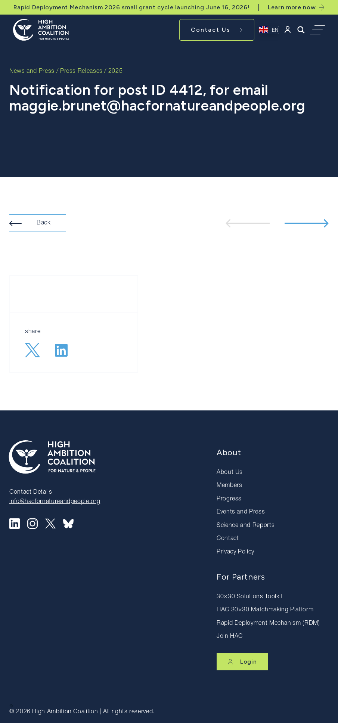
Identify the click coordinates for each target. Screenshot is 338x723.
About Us (230, 473)
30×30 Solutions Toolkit (250, 597)
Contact (228, 539)
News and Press (32, 72)
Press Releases (81, 72)
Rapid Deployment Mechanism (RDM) (268, 624)
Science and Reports (246, 526)
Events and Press (241, 512)
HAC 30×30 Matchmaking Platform (265, 610)
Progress (229, 499)
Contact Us (217, 29)
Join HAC (230, 637)
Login (242, 661)
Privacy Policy (235, 552)
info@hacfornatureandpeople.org (54, 502)
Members (229, 486)
